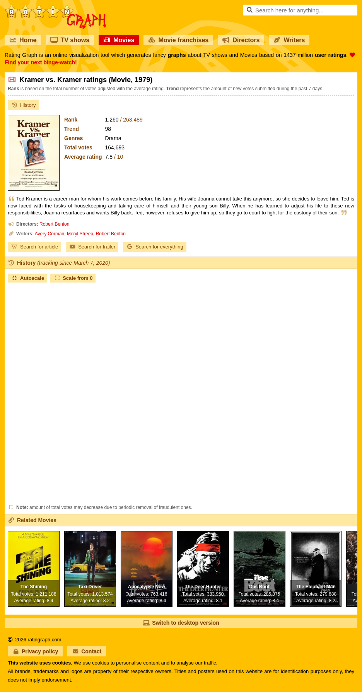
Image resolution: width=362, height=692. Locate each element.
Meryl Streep (80, 233)
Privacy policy (35, 651)
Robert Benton (54, 224)
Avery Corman (49, 233)
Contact (86, 651)
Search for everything (154, 247)
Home (22, 40)
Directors (241, 40)
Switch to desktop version (181, 623)
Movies (118, 40)
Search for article (34, 247)
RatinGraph (55, 8)
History (23, 105)
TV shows (69, 40)
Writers (289, 40)
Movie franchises (178, 40)
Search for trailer (92, 247)
